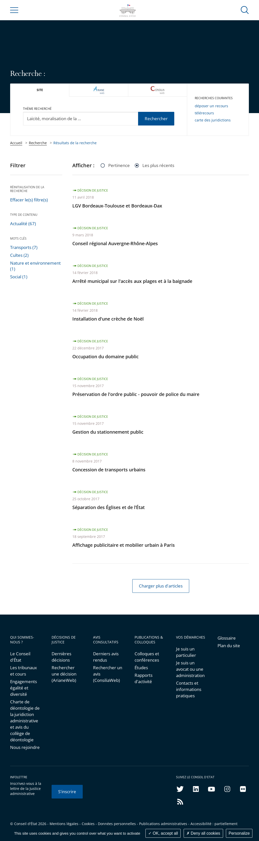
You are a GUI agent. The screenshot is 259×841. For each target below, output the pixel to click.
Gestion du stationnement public (107, 432)
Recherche (38, 142)
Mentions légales (64, 823)
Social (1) (18, 277)
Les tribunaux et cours (23, 671)
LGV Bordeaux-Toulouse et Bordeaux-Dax (117, 206)
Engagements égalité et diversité (23, 688)
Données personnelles (117, 823)
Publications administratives (163, 823)
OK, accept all (163, 833)
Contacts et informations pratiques (188, 689)
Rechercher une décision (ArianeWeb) (64, 674)
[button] (245, 10)
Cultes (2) (19, 255)
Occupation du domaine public (105, 356)
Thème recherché (37, 109)
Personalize (239, 833)
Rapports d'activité (144, 678)
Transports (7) (23, 247)
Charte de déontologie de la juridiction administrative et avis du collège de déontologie (25, 721)
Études (141, 667)
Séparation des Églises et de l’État (108, 507)
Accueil (16, 142)
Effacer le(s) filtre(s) (29, 200)
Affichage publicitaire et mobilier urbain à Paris (123, 545)
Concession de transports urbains (108, 470)
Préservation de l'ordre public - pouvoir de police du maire (135, 394)
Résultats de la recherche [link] (75, 142)
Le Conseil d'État (20, 657)
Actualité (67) (23, 223)
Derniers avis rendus (106, 657)
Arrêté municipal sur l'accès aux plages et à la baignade (132, 281)
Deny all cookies (203, 833)
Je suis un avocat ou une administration (190, 669)
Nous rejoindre (25, 747)
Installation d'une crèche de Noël (108, 319)
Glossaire (227, 638)
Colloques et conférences (147, 657)
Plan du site (229, 645)
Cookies (88, 823)
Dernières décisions (61, 657)
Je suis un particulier (186, 652)
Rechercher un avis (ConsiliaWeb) (107, 674)
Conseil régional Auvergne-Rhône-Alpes (115, 243)
